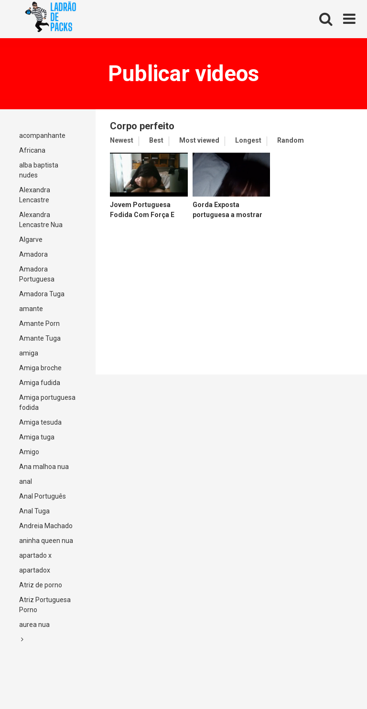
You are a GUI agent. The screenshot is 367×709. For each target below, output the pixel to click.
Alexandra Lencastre (34, 195)
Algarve (31, 239)
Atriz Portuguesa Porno (45, 605)
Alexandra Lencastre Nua (41, 220)
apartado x (35, 555)
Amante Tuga (40, 338)
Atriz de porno (40, 585)
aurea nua (34, 624)
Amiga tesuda (40, 422)
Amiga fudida (39, 382)
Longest (248, 140)
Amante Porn (39, 323)
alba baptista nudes (38, 170)
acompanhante (42, 135)
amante (31, 309)
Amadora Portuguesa (36, 274)
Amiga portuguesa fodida (47, 402)
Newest (121, 140)
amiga (28, 353)
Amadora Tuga (42, 294)
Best (156, 140)
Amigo (29, 452)
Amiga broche (40, 368)
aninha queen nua (46, 540)
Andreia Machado (46, 526)
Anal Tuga (34, 511)
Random (290, 140)
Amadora (33, 254)
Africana (32, 150)
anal (25, 481)
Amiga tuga (36, 437)
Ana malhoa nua (44, 466)
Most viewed (199, 140)
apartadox (34, 570)
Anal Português (42, 496)
